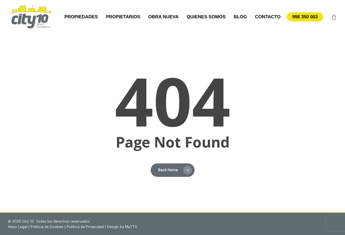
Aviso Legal (17, 227)
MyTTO (131, 227)
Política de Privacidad (85, 227)
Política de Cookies (47, 227)
